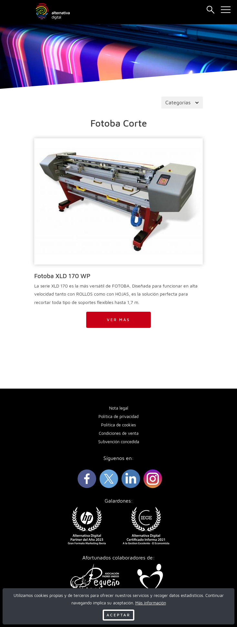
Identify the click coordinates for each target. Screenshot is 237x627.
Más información (150, 603)
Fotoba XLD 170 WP (62, 275)
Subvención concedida (118, 441)
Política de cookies (118, 425)
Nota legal (118, 408)
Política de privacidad (118, 416)
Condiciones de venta (119, 433)
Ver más (118, 319)
